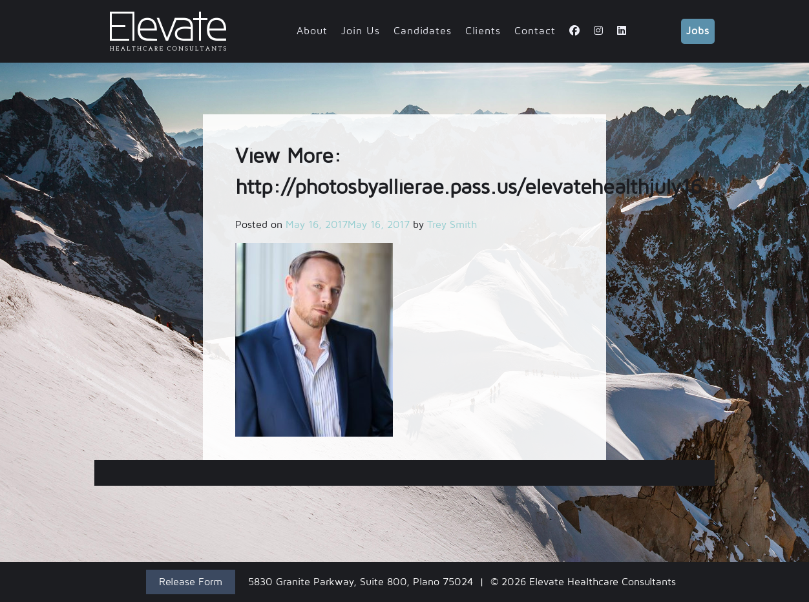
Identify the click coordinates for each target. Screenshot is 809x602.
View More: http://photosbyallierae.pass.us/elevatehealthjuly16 (404, 473)
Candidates (423, 31)
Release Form (190, 582)
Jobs (697, 31)
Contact (535, 31)
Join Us (360, 31)
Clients (483, 31)
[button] (314, 340)
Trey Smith (452, 225)
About (312, 31)
